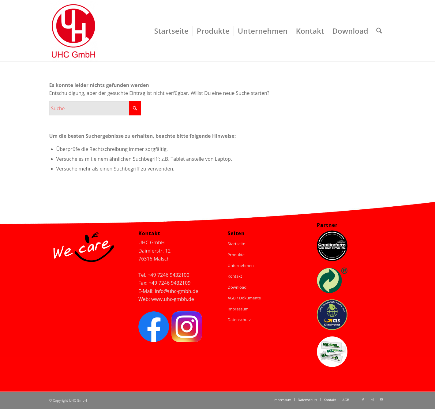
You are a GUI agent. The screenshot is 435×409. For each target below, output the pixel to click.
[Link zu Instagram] (372, 399)
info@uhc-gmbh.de (176, 291)
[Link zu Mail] (381, 399)
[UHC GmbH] (73, 31)
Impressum (238, 309)
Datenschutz (239, 319)
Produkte (236, 254)
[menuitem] (171, 31)
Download (237, 287)
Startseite (237, 243)
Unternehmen (241, 265)
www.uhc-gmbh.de (172, 299)
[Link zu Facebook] (363, 399)
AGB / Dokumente (244, 298)
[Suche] (379, 31)
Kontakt (235, 276)
